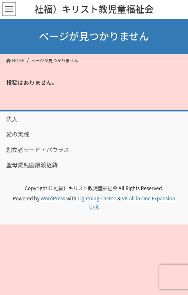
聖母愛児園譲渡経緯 (32, 165)
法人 (12, 119)
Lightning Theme (96, 198)
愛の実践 (17, 134)
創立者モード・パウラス (37, 149)
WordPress (53, 198)
